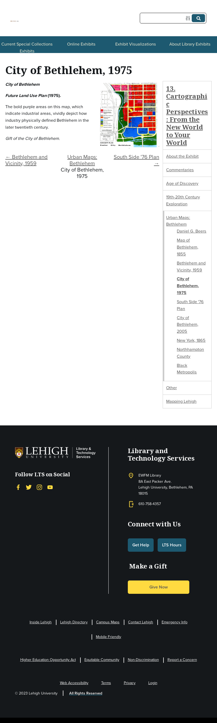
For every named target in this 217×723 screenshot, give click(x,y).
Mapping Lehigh (181, 401)
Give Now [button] (158, 587)
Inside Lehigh (41, 622)
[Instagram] (39, 487)
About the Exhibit (182, 156)
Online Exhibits (81, 44)
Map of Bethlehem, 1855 (187, 247)
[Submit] (198, 18)
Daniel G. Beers (191, 231)
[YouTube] (50, 487)
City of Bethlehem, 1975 (188, 286)
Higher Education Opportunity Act (48, 660)
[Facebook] (18, 487)
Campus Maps (108, 622)
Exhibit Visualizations (135, 44)
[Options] (189, 18)
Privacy (130, 683)
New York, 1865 (191, 340)
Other (171, 388)
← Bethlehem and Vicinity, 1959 (26, 160)
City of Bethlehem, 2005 (187, 325)
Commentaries (180, 170)
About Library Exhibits (190, 44)
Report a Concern (182, 660)
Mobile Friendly (108, 637)
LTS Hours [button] (172, 545)
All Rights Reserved (85, 693)
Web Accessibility (74, 683)
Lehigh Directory (74, 622)
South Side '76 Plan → (136, 160)
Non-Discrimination (143, 660)
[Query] (173, 18)
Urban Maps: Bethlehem (82, 160)
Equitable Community (101, 660)
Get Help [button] (140, 545)
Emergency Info (174, 622)
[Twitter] (29, 487)
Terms (106, 683)
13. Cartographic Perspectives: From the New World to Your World (187, 115)
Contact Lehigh (140, 622)
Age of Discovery (182, 183)
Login (152, 683)
